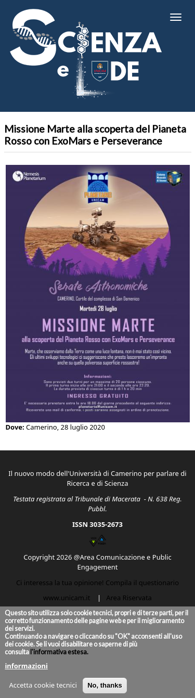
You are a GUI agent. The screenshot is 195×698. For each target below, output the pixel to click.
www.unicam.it (66, 597)
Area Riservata (129, 597)
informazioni (26, 671)
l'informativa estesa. (58, 657)
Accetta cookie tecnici (42, 690)
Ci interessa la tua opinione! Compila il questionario (97, 582)
